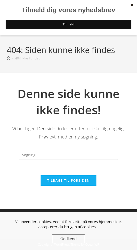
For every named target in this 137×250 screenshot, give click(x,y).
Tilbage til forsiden (68, 180)
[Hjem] (8, 58)
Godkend (68, 238)
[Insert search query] (68, 155)
